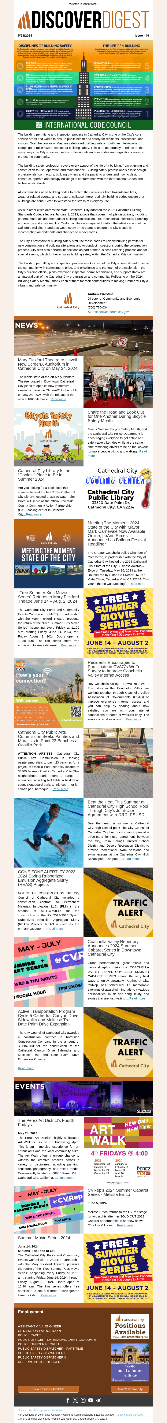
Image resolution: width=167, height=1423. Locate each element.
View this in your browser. (83, 4)
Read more (58, 399)
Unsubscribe (25, 1410)
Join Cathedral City (130, 1389)
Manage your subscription (48, 1410)
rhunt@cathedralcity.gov (129, 1414)
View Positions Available (48, 1389)
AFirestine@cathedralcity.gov (108, 312)
